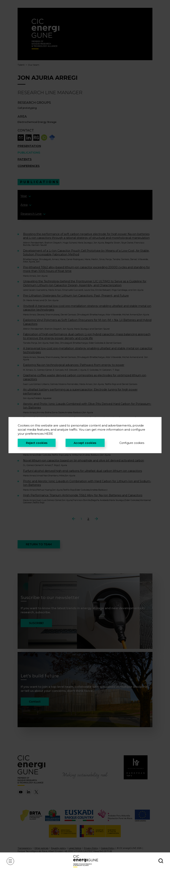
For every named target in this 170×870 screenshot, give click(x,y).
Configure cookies (131, 442)
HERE (48, 433)
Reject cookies (36, 442)
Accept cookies (85, 442)
